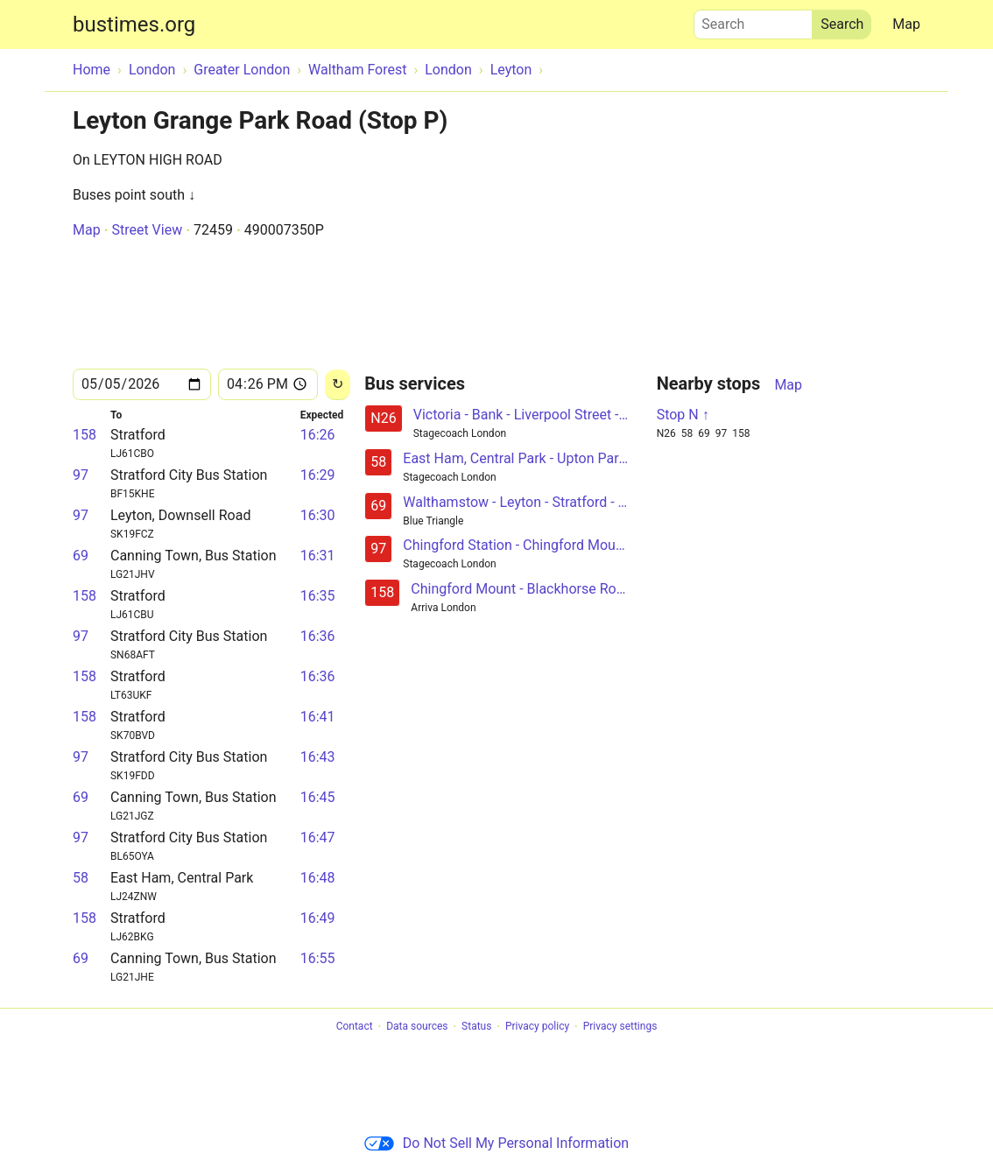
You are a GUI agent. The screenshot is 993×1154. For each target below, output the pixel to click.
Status (476, 1027)
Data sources (416, 1027)
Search (753, 20)
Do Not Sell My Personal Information (496, 1143)
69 (80, 555)
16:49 (317, 918)
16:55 (317, 958)
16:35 (317, 596)
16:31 (317, 555)
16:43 (317, 757)
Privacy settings (620, 1027)
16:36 (317, 636)
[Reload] (337, 384)
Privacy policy (537, 1027)
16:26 (317, 434)
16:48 (317, 877)
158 (84, 434)
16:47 (317, 837)
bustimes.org (134, 24)
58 (80, 877)
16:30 (317, 515)
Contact (354, 1027)
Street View (146, 230)
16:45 (317, 797)
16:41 (317, 716)
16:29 (317, 475)
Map (906, 24)
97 (80, 475)
